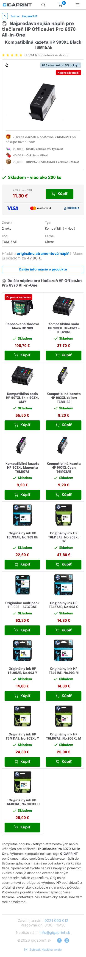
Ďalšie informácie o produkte (43, 269)
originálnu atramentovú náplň (43, 253)
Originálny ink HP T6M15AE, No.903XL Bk (63, 537)
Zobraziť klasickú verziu (43, 949)
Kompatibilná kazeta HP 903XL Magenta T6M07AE (22, 467)
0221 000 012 (56, 920)
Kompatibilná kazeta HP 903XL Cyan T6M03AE (64, 467)
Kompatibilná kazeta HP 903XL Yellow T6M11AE (64, 398)
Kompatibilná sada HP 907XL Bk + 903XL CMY (22, 398)
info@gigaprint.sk (55, 932)
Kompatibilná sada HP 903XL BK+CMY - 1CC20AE (64, 328)
